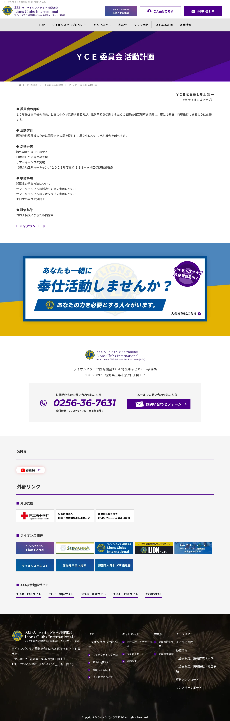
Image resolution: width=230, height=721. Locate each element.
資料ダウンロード (187, 679)
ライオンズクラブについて (69, 25)
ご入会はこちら (160, 11)
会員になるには (101, 669)
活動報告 (132, 661)
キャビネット (102, 25)
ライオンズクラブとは (105, 655)
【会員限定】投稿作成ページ (194, 658)
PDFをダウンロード (30, 226)
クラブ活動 (141, 25)
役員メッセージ (135, 653)
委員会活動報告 (166, 644)
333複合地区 (153, 594)
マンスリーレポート (189, 687)
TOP (42, 25)
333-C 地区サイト (61, 594)
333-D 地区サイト (93, 594)
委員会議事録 (166, 653)
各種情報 (185, 25)
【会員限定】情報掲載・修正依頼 (196, 669)
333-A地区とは (101, 662)
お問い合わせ (202, 11)
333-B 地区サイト (28, 594)
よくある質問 (164, 25)
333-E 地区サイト (125, 594)
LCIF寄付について (103, 677)
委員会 (122, 25)
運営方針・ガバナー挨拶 (139, 644)
